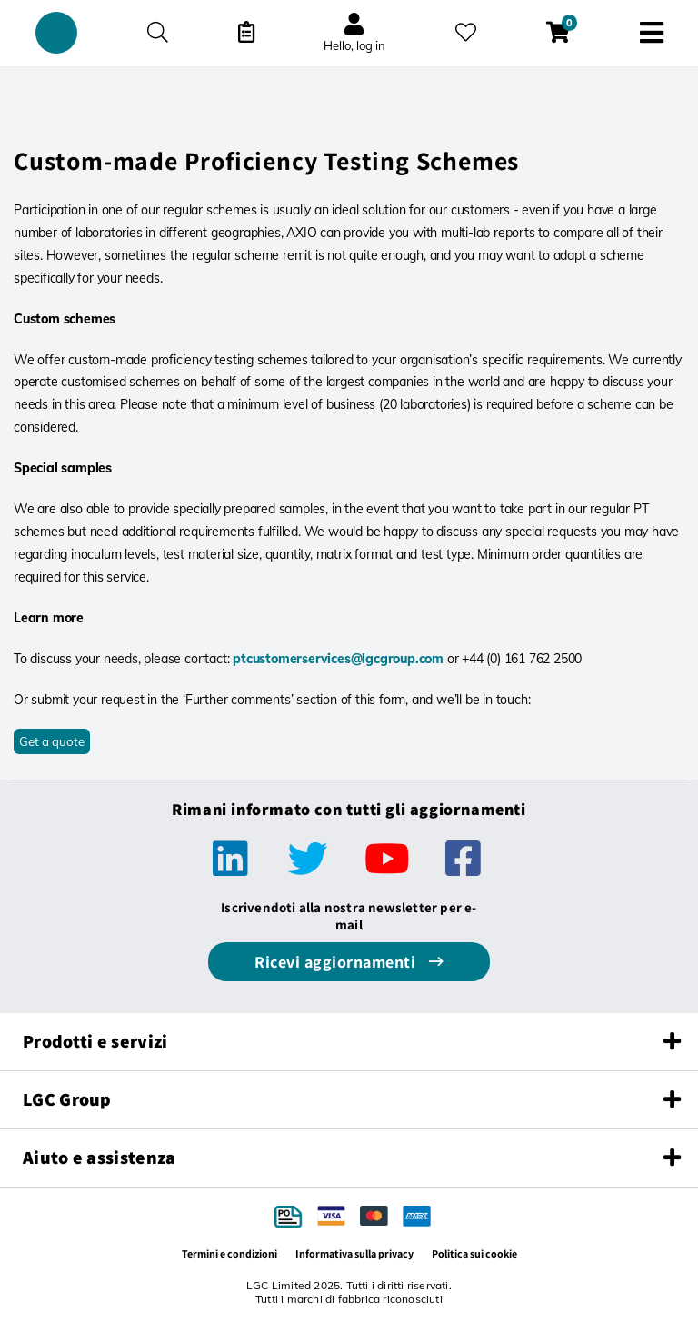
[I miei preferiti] (465, 32)
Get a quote (52, 741)
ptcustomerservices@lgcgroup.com (338, 659)
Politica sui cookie (474, 1253)
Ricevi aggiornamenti (337, 961)
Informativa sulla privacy (354, 1253)
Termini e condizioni (229, 1253)
